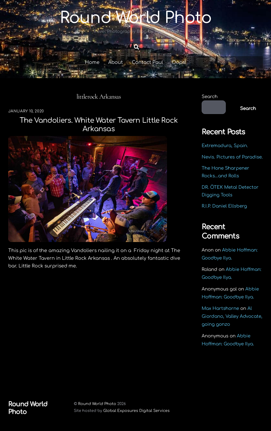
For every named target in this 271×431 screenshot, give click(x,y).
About (115, 62)
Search (210, 96)
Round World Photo (97, 404)
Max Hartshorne (220, 308)
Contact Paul (147, 62)
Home (92, 62)
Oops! (179, 62)
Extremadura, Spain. (225, 145)
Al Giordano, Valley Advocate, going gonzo (232, 316)
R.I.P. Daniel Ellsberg (224, 206)
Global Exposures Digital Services (136, 410)
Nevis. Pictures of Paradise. (232, 157)
